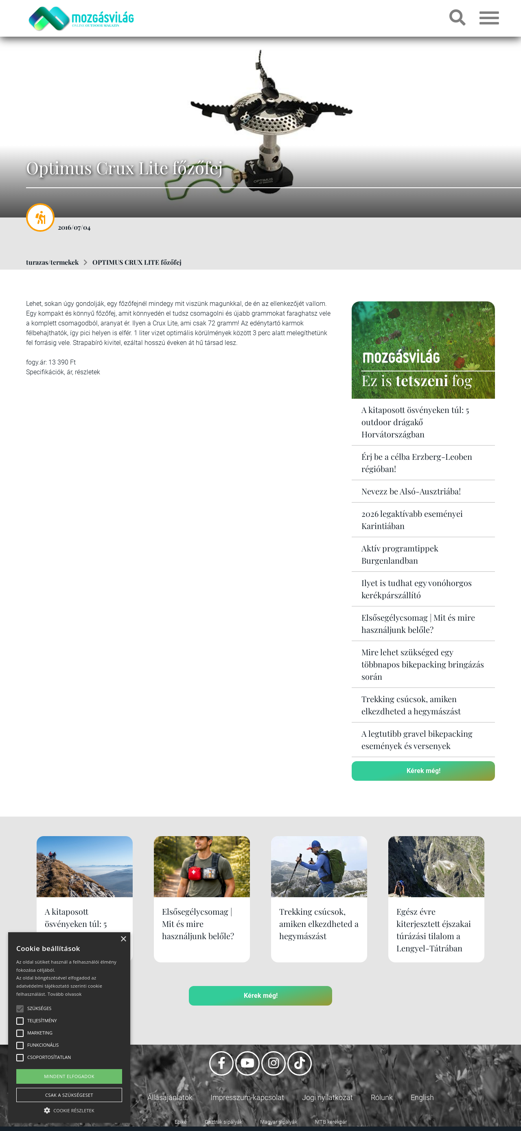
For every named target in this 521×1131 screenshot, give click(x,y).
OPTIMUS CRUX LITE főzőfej (137, 262)
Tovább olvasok (64, 994)
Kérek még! (423, 771)
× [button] (123, 939)
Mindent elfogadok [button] (69, 1076)
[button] (69, 1109)
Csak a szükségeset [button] (69, 1095)
